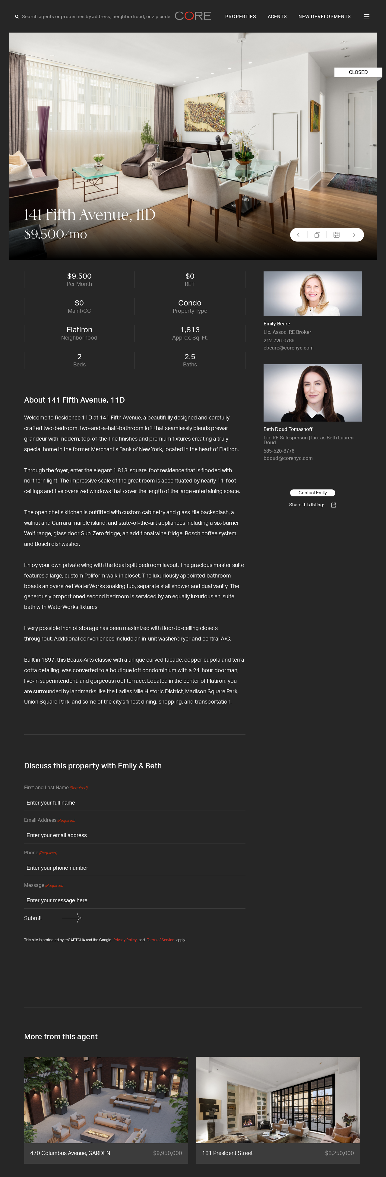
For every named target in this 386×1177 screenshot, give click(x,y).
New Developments (325, 16)
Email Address (49, 820)
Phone (40, 853)
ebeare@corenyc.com (289, 348)
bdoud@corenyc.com (288, 458)
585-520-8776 (279, 451)
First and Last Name (55, 788)
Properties (240, 16)
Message (43, 886)
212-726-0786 (279, 340)
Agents (277, 16)
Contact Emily (313, 493)
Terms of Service (160, 940)
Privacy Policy (125, 940)
